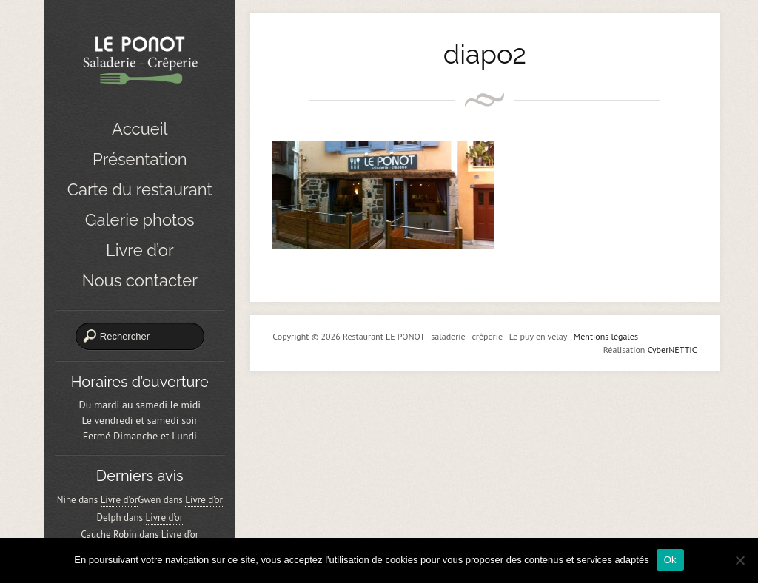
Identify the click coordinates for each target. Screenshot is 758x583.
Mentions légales (606, 336)
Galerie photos (140, 219)
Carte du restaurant (139, 189)
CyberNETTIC (672, 349)
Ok (670, 559)
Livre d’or (140, 250)
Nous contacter (140, 280)
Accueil (139, 128)
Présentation (140, 159)
